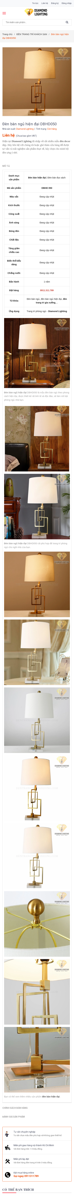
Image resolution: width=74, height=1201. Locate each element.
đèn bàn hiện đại (51, 1096)
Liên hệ (44, 3)
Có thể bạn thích (18, 1189)
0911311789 (31, 1175)
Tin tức (35, 3)
